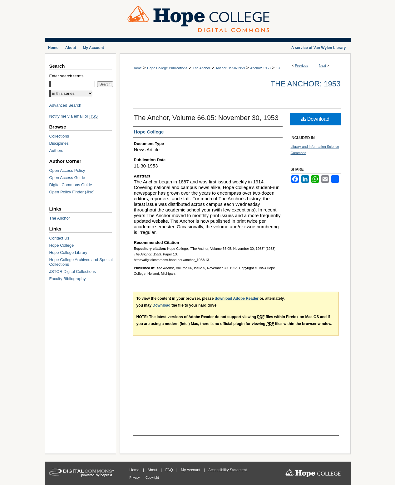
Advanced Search (65, 105)
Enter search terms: (67, 76)
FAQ (169, 470)
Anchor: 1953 (260, 68)
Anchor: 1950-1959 (230, 68)
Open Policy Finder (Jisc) (72, 192)
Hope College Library (68, 252)
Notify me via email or (73, 116)
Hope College (61, 245)
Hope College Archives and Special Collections (81, 262)
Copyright (152, 477)
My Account (191, 470)
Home (137, 68)
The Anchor (201, 68)
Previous (302, 65)
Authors (56, 150)
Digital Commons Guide (70, 184)
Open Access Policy (67, 170)
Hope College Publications (167, 68)
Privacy (135, 477)
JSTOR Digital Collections (72, 271)
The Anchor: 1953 (305, 84)
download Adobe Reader (237, 298)
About (152, 470)
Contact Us (59, 238)
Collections (59, 136)
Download (315, 119)
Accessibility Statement (227, 470)
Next (322, 65)
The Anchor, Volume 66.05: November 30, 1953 (206, 118)
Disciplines (59, 143)
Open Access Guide (67, 177)
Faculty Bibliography (67, 278)
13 (278, 68)
